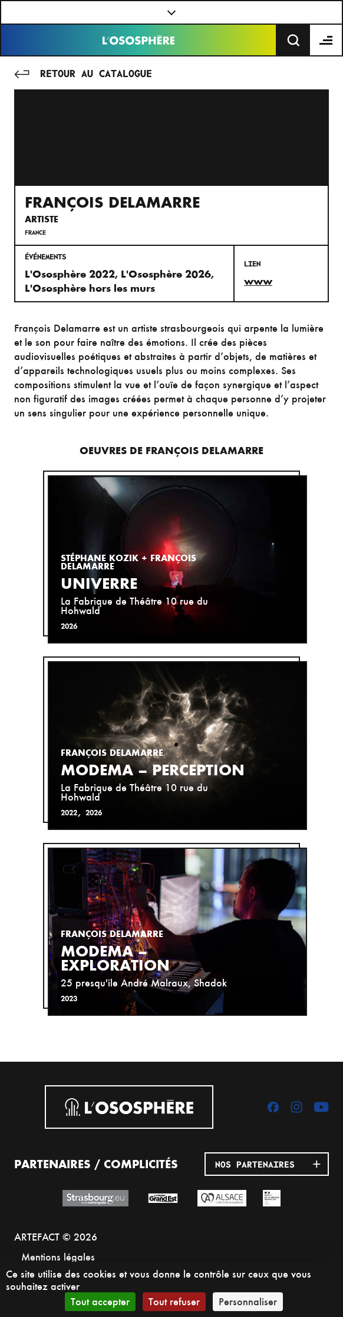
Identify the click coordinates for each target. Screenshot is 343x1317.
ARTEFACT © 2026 (55, 1237)
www (258, 281)
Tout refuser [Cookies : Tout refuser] (174, 1301)
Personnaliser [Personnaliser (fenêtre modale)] (248, 1301)
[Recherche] (293, 40)
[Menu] (326, 40)
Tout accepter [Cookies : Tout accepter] (100, 1301)
